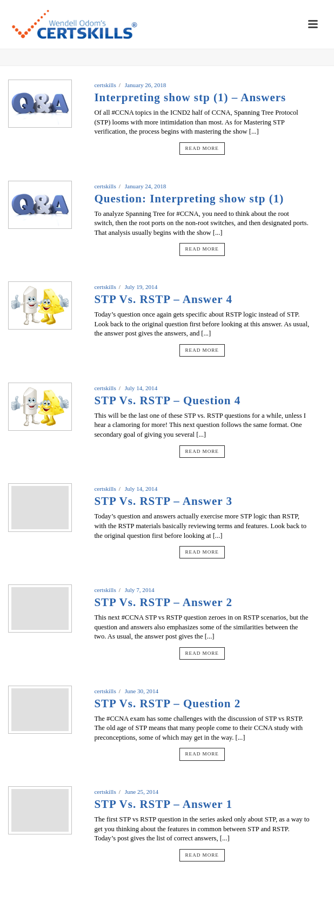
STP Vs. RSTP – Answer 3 (163, 501)
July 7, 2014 (140, 590)
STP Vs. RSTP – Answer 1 (163, 804)
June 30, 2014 (141, 691)
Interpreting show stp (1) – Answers (190, 97)
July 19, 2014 (141, 287)
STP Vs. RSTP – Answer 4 (163, 299)
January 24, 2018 (145, 186)
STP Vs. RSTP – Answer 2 (163, 602)
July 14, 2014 (141, 388)
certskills (105, 85)
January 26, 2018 (145, 85)
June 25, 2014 (141, 791)
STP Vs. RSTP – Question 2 (167, 703)
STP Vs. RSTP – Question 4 (167, 400)
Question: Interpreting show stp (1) (189, 198)
